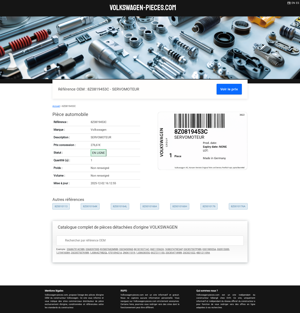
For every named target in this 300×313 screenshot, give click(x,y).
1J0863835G (143, 252)
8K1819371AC (141, 249)
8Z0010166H (179, 206)
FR (289, 2)
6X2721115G (158, 252)
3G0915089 (223, 249)
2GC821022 (189, 252)
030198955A (209, 249)
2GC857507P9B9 (192, 249)
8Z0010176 (209, 206)
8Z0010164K (90, 206)
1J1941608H (63, 252)
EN (293, 2)
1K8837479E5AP (174, 249)
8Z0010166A (150, 206)
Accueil (56, 106)
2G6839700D (92, 249)
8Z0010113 (61, 206)
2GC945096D (126, 249)
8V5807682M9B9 (109, 249)
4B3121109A (203, 252)
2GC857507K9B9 (80, 252)
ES (297, 2)
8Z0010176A (238, 206)
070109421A (115, 252)
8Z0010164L (120, 206)
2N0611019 (129, 252)
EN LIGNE (98, 153)
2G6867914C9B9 (76, 249)
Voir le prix (229, 89)
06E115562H (157, 249)
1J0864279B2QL (98, 252)
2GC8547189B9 (173, 252)
